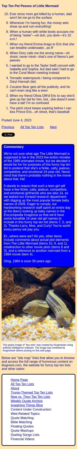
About (15, 388)
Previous (8, 127)
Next (53, 127)
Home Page (19, 380)
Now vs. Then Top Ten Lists (30, 396)
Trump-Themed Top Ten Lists (32, 392)
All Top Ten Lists (32, 127)
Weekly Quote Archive (27, 401)
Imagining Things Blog (27, 405)
